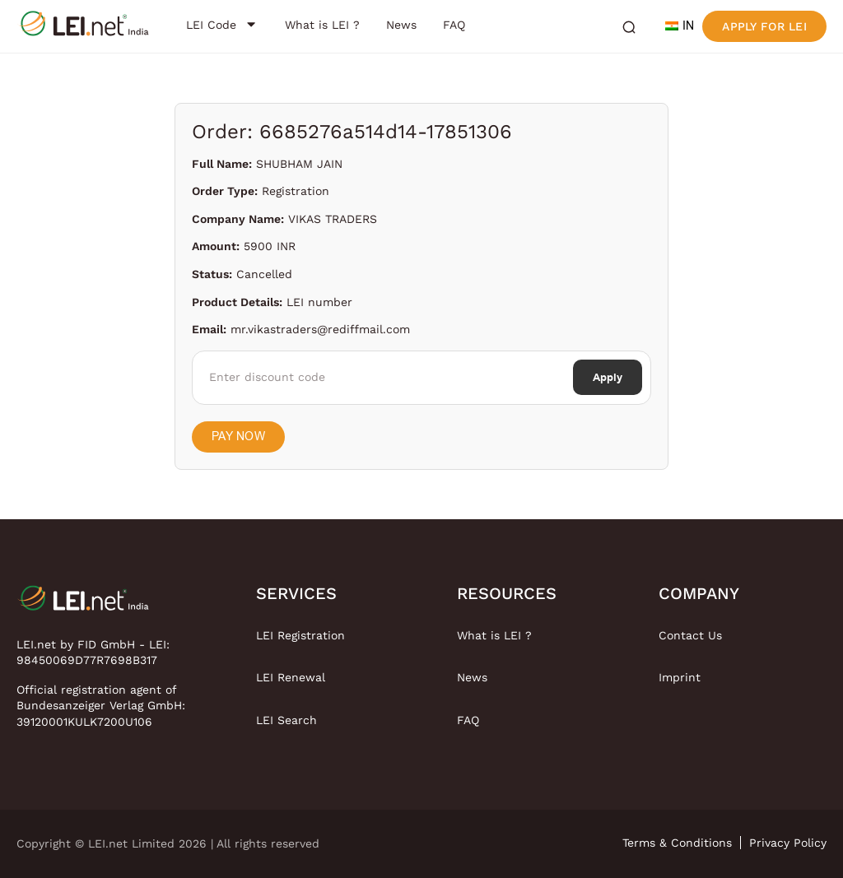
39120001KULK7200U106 (84, 721)
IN (679, 26)
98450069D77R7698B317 (86, 660)
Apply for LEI (764, 26)
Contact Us (690, 635)
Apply (607, 377)
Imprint (680, 677)
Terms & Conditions (677, 842)
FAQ (468, 720)
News (472, 677)
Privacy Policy (788, 842)
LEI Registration (300, 635)
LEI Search (286, 720)
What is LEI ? (494, 635)
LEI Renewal (290, 677)
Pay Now (238, 436)
